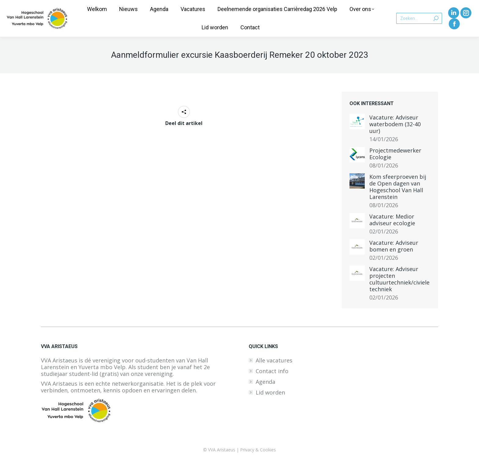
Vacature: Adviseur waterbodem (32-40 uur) (395, 124)
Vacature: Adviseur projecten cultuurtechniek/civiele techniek (399, 279)
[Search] (419, 18)
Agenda (265, 381)
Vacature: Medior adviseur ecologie (392, 219)
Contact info (272, 371)
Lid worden (270, 392)
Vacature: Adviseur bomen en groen (393, 246)
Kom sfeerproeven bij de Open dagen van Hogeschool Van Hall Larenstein (397, 186)
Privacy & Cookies (258, 450)
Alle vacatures (274, 360)
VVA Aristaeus (221, 450)
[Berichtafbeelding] (357, 121)
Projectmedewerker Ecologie (395, 153)
